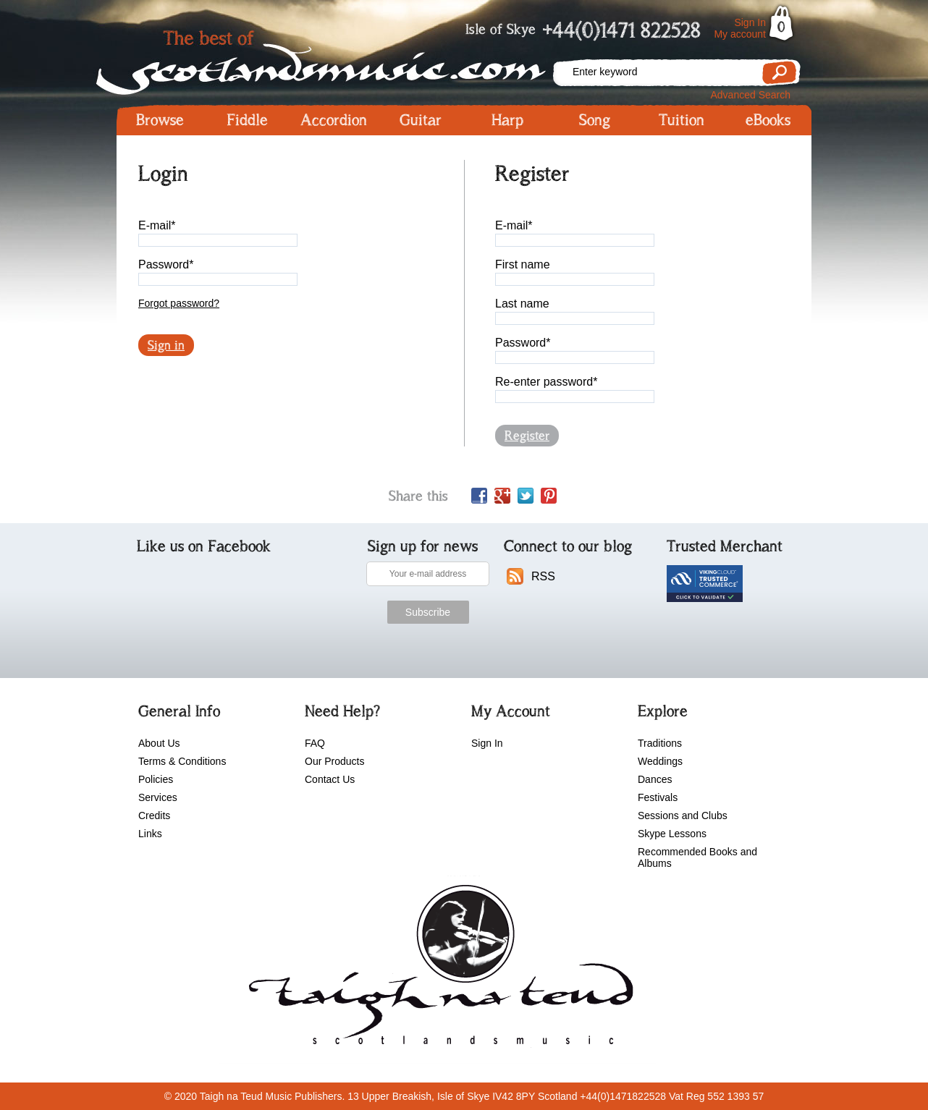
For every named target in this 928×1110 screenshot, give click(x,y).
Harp (507, 120)
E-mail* (157, 225)
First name (522, 264)
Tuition (681, 120)
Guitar (421, 120)
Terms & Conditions (182, 761)
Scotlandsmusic (334, 58)
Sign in (166, 345)
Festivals (658, 797)
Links (150, 833)
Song (594, 120)
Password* (165, 264)
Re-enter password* (546, 382)
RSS (543, 576)
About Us (159, 743)
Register (527, 436)
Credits (154, 815)
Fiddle (247, 120)
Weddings (660, 761)
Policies (155, 779)
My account (740, 34)
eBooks (768, 120)
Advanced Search (750, 95)
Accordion (333, 120)
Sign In (750, 22)
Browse (160, 120)
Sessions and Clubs (682, 815)
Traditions (660, 743)
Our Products (334, 761)
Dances (655, 779)
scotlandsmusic (437, 970)
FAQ (315, 743)
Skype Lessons (672, 833)
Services (157, 797)
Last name (522, 303)
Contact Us (330, 779)
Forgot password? (178, 303)
